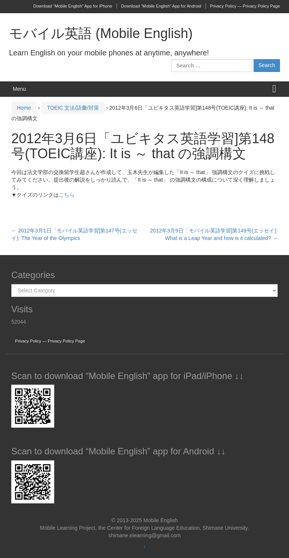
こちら (67, 195)
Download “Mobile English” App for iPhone (73, 6)
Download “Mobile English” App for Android (161, 6)
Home (24, 108)
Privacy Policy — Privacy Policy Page (245, 6)
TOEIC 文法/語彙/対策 (73, 108)
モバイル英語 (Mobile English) (101, 33)
